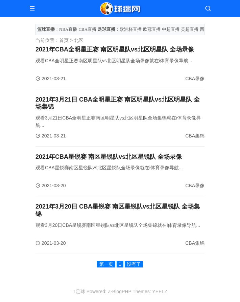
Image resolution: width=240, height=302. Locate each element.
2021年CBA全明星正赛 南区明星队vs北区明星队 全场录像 (114, 49)
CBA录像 (195, 78)
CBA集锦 (195, 135)
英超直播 (189, 29)
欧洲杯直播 (131, 29)
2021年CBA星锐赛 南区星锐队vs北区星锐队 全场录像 (108, 156)
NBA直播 (68, 29)
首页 (64, 40)
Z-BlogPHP (119, 291)
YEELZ (159, 291)
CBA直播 (87, 29)
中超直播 (170, 29)
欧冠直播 (152, 29)
